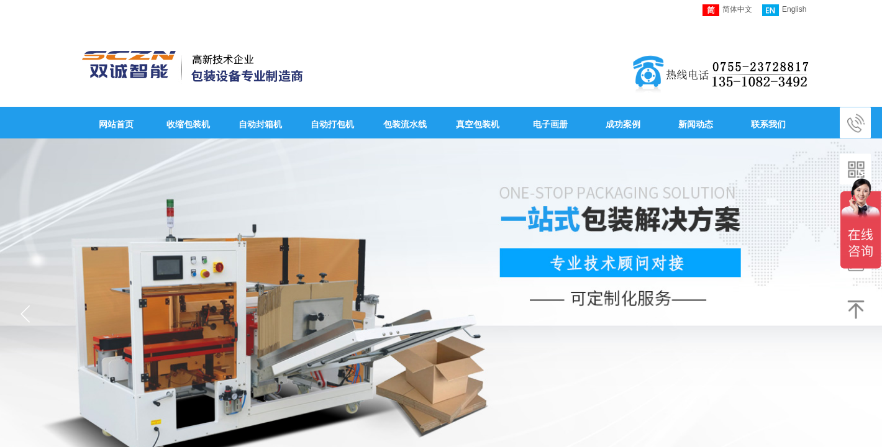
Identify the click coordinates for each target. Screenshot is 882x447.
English (784, 10)
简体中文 (727, 10)
